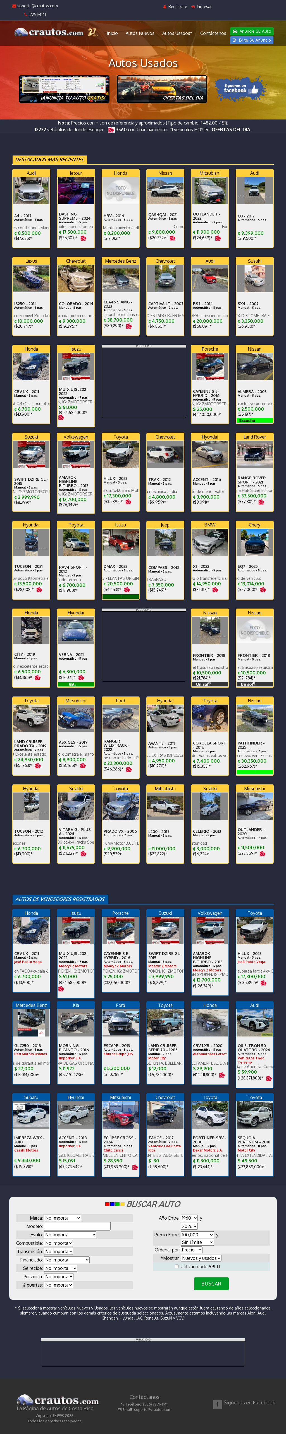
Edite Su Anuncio (252, 40)
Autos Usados (177, 33)
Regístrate (175, 6)
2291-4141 (35, 14)
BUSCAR (211, 1283)
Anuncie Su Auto (252, 31)
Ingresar (201, 6)
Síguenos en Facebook (249, 1402)
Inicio (112, 33)
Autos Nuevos (140, 33)
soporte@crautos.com (35, 5)
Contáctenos (213, 33)
